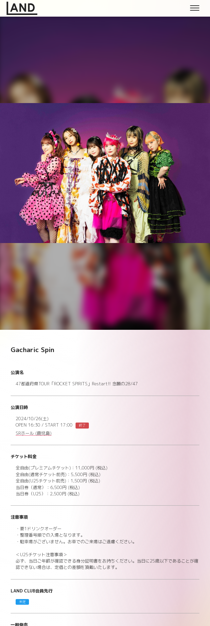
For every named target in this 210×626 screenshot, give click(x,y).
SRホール (34, 433)
